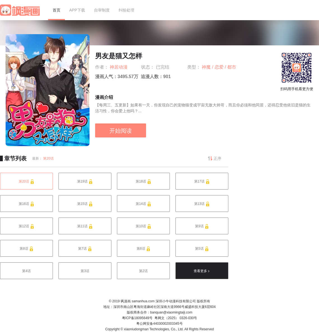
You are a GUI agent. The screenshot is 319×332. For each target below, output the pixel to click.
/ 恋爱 (218, 67)
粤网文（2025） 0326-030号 (175, 318)
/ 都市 (230, 67)
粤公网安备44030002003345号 (159, 324)
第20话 (48, 158)
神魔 (207, 67)
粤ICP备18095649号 (137, 318)
